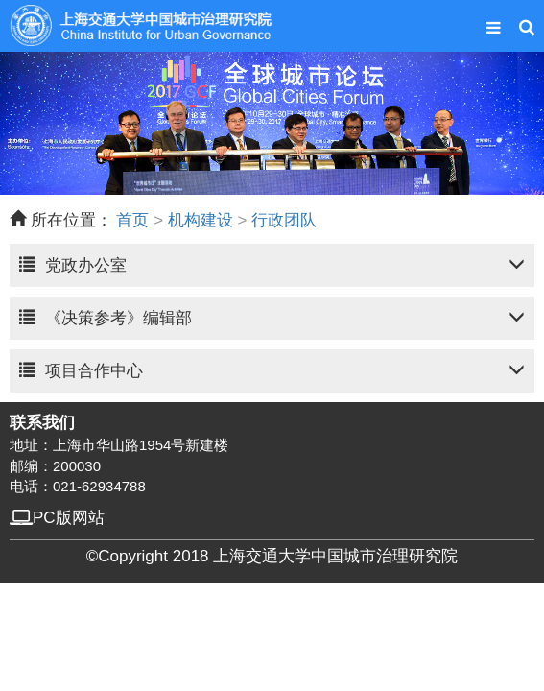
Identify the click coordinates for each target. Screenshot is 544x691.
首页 (132, 220)
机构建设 (200, 220)
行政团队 (284, 220)
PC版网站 (57, 518)
